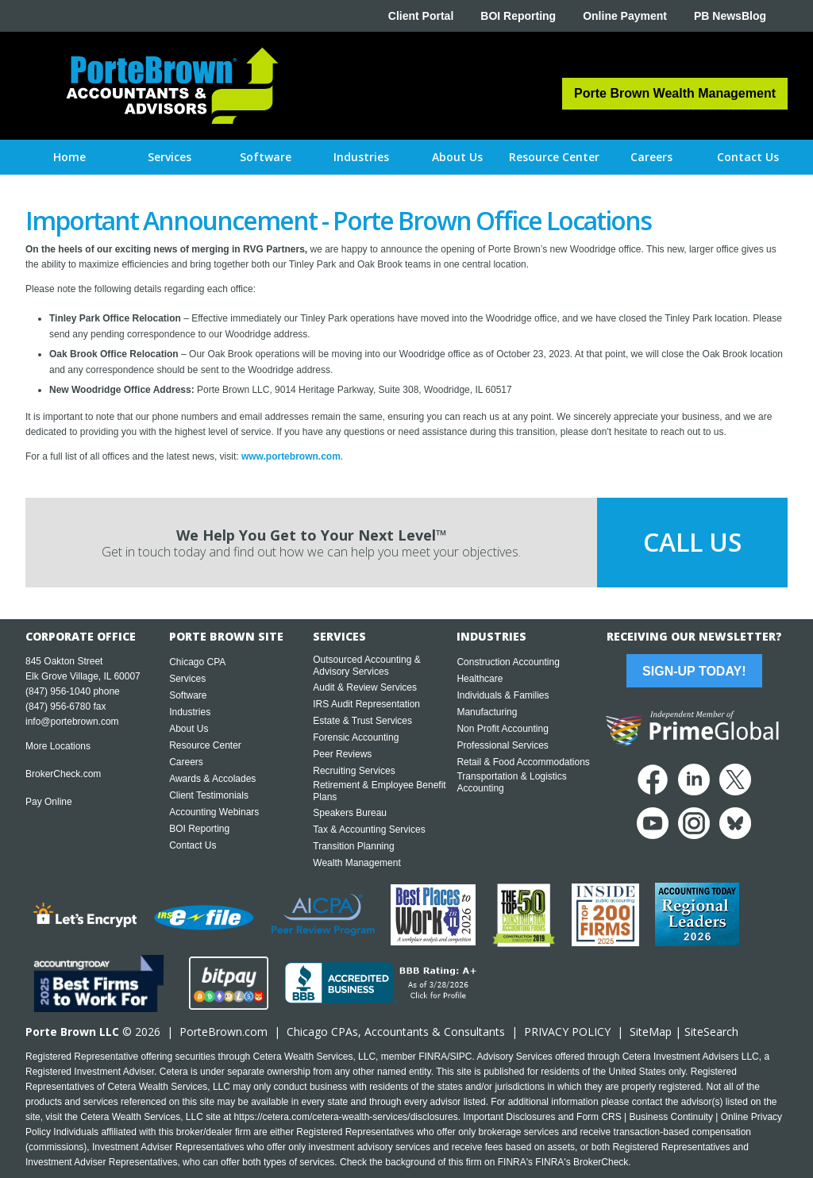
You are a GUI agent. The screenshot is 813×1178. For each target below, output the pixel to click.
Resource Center (205, 745)
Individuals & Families (503, 695)
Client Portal (420, 16)
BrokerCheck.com (63, 774)
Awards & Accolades (212, 778)
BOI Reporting (518, 16)
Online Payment (625, 16)
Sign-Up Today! (694, 671)
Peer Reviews (342, 754)
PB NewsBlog (730, 16)
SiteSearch (711, 1031)
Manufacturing (487, 712)
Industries (189, 712)
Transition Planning (353, 846)
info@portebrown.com (72, 721)
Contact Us (192, 845)
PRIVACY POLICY (567, 1031)
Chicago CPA (197, 662)
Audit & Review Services (365, 687)
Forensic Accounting (356, 737)
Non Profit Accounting (502, 728)
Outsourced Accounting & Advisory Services (366, 665)
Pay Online (48, 801)
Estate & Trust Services (362, 720)
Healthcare (480, 678)
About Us (188, 728)
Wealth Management (357, 862)
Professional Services (502, 745)
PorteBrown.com (223, 1031)
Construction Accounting (508, 662)
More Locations (58, 746)
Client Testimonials (209, 795)
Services (187, 678)
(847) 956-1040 (58, 691)
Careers (186, 762)
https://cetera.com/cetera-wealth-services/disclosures (346, 1116)
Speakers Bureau (350, 812)
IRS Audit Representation (366, 704)
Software (187, 695)
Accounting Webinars (214, 812)
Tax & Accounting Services (369, 829)
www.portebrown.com (291, 456)
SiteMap (651, 1031)
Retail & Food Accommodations (523, 762)
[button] (169, 157)
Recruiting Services (354, 770)
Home (69, 156)
